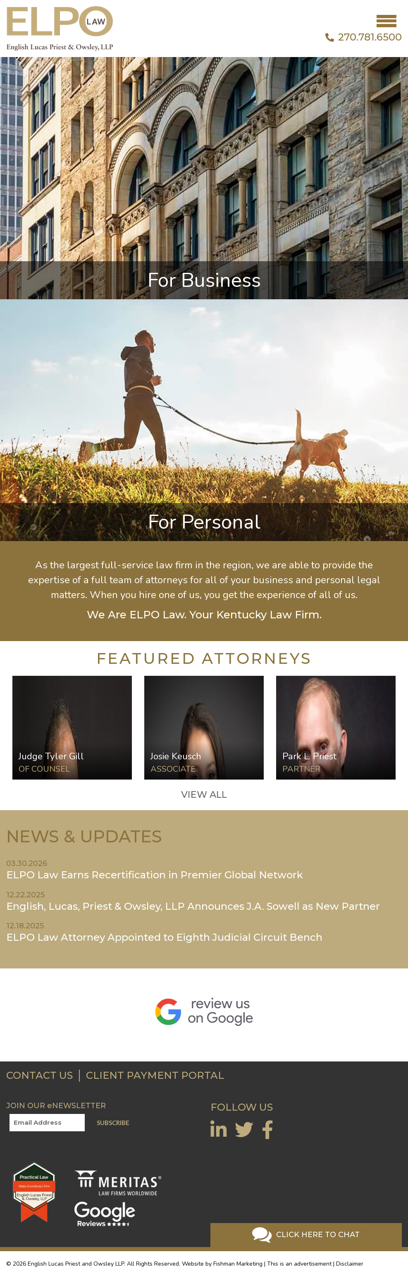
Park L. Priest (309, 756)
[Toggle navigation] (386, 21)
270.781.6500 (363, 37)
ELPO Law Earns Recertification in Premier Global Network (154, 875)
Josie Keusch (175, 756)
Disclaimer (349, 1264)
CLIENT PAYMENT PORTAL (155, 1075)
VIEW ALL (204, 794)
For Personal (204, 522)
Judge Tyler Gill (51, 756)
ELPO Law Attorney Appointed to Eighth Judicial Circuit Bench (164, 937)
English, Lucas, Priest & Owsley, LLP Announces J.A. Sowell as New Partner (193, 906)
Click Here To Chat (306, 1235)
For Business (204, 280)
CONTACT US (39, 1075)
